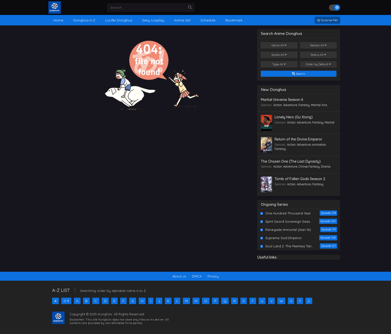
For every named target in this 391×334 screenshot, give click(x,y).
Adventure (290, 105)
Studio (279, 55)
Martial (329, 122)
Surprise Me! (327, 20)
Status (318, 55)
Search (298, 73)
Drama (325, 166)
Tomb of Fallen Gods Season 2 (300, 179)
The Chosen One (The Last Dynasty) (291, 161)
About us (179, 276)
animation (319, 144)
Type (279, 64)
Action (277, 105)
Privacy (213, 276)
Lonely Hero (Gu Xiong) (294, 117)
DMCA (196, 276)
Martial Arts (319, 105)
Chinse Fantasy (309, 166)
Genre (279, 45)
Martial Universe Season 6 (282, 99)
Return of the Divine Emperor (298, 139)
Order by (318, 64)
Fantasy (304, 105)
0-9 (66, 301)
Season (318, 45)
